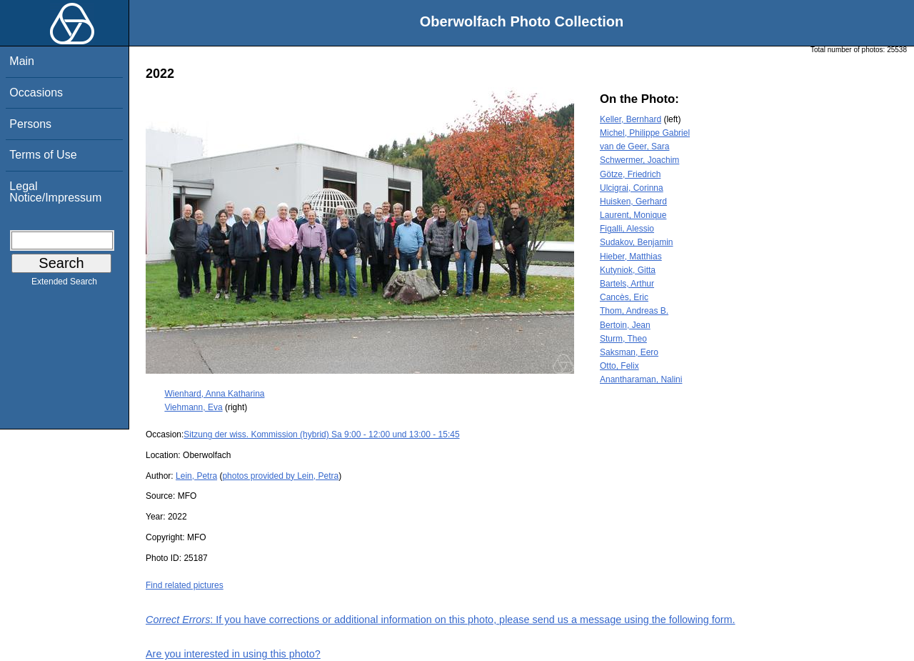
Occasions (36, 92)
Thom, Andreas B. (634, 311)
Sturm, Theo (623, 339)
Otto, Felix (619, 366)
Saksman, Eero (629, 352)
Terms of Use (42, 155)
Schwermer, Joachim (639, 160)
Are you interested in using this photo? (233, 654)
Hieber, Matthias (631, 257)
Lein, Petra (196, 476)
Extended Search (64, 284)
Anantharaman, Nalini (641, 379)
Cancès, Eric (624, 297)
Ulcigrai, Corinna (631, 188)
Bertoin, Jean (625, 325)
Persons (30, 124)
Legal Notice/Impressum (55, 192)
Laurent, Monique (633, 215)
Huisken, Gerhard (633, 202)
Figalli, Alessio (627, 229)
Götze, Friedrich (630, 174)
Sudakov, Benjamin (636, 242)
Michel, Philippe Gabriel (645, 133)
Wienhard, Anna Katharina (214, 394)
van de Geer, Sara (634, 146)
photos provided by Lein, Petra (280, 476)
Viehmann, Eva (193, 407)
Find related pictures (185, 585)
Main (21, 61)
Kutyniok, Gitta (628, 270)
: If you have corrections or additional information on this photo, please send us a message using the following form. (440, 619)
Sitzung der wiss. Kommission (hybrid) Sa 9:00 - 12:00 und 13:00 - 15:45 (321, 434)
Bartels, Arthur (627, 284)
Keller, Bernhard (630, 119)
